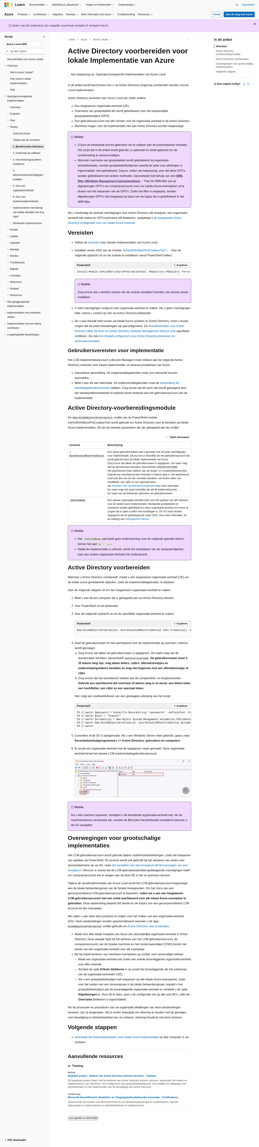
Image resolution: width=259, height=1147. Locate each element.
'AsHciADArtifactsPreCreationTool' (144, 250)
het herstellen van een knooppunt (133, 865)
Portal (216, 14)
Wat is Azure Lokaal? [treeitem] (22, 72)
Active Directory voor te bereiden (148, 926)
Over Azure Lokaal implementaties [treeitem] (20, 81)
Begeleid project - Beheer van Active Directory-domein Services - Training (112, 1075)
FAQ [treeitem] (12, 89)
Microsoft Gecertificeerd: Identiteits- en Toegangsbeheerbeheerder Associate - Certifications (123, 1097)
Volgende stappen (226, 71)
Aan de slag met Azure (239, 14)
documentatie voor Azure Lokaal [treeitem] (25, 59)
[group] (133, 632)
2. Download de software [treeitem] (27, 153)
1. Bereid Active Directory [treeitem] (28, 146)
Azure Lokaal (100, 39)
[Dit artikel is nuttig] (244, 84)
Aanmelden (248, 4)
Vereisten (221, 46)
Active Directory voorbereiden (232, 59)
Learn (72, 39)
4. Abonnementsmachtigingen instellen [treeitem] (28, 175)
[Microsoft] (6, 5)
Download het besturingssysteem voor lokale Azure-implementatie (117, 1037)
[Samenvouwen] (44, 37)
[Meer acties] (188, 40)
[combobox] (24, 44)
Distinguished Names (137, 519)
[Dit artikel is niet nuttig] (248, 84)
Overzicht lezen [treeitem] (21, 133)
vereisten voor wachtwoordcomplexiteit (133, 485)
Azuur (84, 39)
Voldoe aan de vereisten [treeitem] (26, 139)
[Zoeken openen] (237, 5)
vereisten (94, 242)
